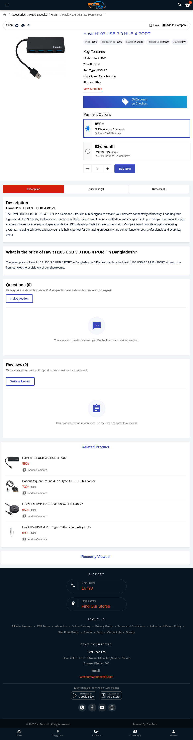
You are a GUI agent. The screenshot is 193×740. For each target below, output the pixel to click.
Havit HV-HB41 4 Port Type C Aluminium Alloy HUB (56, 527)
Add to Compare (174, 25)
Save (154, 25)
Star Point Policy (68, 632)
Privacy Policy (104, 626)
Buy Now (125, 168)
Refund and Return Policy (166, 626)
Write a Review (20, 381)
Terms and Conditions (131, 626)
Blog (99, 632)
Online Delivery (81, 626)
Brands (130, 632)
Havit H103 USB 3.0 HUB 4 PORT (45, 457)
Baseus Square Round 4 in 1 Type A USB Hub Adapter (58, 481)
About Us (61, 626)
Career (88, 632)
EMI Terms (44, 626)
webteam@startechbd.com (96, 676)
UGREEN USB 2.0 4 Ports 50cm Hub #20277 (52, 504)
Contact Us (114, 632)
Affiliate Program (22, 626)
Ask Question (19, 298)
